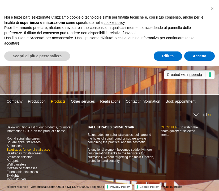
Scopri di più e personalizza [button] (37, 56)
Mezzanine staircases (22, 168)
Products (58, 101)
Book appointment (181, 101)
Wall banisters (17, 164)
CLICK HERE (170, 127)
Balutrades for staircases (24, 153)
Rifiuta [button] (168, 56)
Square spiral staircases (24, 142)
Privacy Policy (120, 186)
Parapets (13, 161)
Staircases (14, 146)
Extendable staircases (22, 172)
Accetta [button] (199, 56)
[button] (212, 8)
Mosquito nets (17, 179)
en (210, 114)
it (204, 114)
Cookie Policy (149, 186)
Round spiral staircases (23, 138)
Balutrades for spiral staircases (28, 149)
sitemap (97, 186)
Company (15, 101)
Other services (83, 101)
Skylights (13, 175)
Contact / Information (143, 101)
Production (37, 101)
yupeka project (172, 186)
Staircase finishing (19, 157)
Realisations (110, 101)
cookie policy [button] (114, 22)
